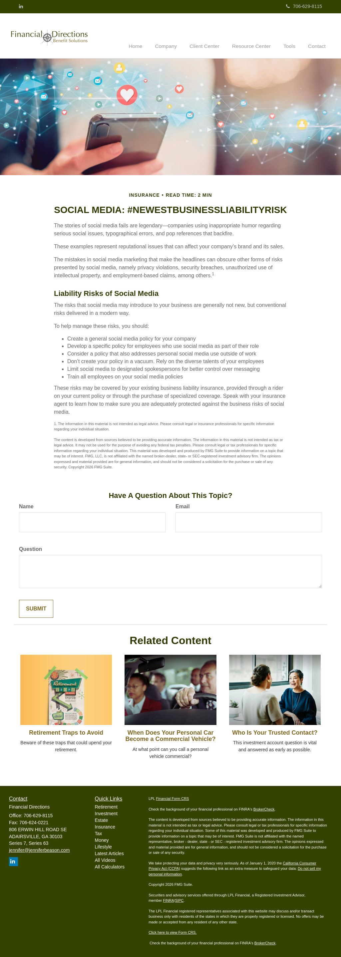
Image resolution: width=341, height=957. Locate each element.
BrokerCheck (264, 809)
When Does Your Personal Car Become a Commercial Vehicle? (170, 735)
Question (30, 548)
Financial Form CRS (172, 798)
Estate (101, 819)
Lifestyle (103, 846)
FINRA (168, 900)
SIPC (179, 900)
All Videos (105, 859)
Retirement (106, 806)
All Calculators (110, 866)
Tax (98, 833)
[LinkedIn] (21, 6)
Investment (106, 813)
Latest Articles (109, 852)
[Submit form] (36, 608)
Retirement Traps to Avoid (66, 732)
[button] (176, 35)
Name (26, 506)
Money (102, 839)
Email (182, 506)
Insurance (105, 826)
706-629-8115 (304, 6)
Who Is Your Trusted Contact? (274, 732)
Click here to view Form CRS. (172, 932)
